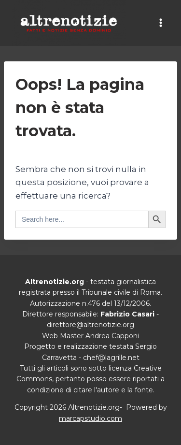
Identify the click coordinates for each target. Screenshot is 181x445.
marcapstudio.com (90, 418)
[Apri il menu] (160, 22)
